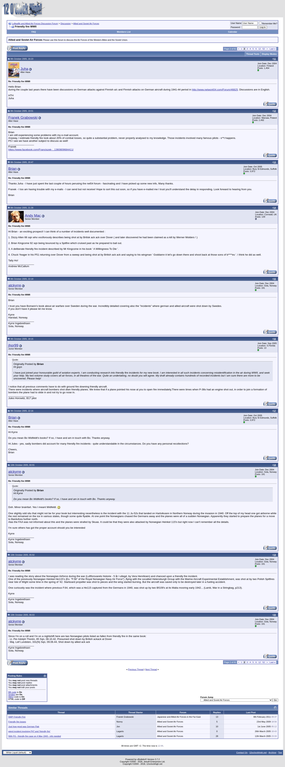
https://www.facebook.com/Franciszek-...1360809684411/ (41, 149)
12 (259, 49)
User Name (236, 23)
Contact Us (241, 752)
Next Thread (151, 669)
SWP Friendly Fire (16, 717)
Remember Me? (268, 23)
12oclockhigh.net (258, 752)
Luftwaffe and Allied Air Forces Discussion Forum (35, 23)
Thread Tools (252, 54)
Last (272, 49)
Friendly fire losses (17, 722)
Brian (12, 169)
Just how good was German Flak (23, 726)
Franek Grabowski (22, 118)
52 (263, 49)
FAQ (33, 32)
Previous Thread (136, 669)
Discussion (66, 23)
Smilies (11, 694)
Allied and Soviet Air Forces (86, 23)
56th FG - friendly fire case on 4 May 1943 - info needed (34, 736)
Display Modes (269, 54)
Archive (272, 752)
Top (280, 752)
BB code (12, 692)
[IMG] (10, 697)
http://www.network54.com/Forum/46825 (215, 89)
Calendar (232, 32)
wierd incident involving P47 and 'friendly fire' (29, 731)
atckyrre (14, 285)
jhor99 (13, 345)
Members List (124, 32)
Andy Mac (33, 215)
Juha (24, 69)
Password (235, 27)
